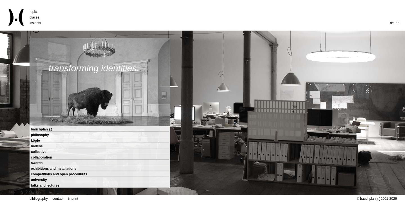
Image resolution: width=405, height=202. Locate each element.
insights (35, 23)
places (34, 17)
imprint (73, 199)
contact (57, 199)
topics (34, 12)
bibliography (39, 199)
